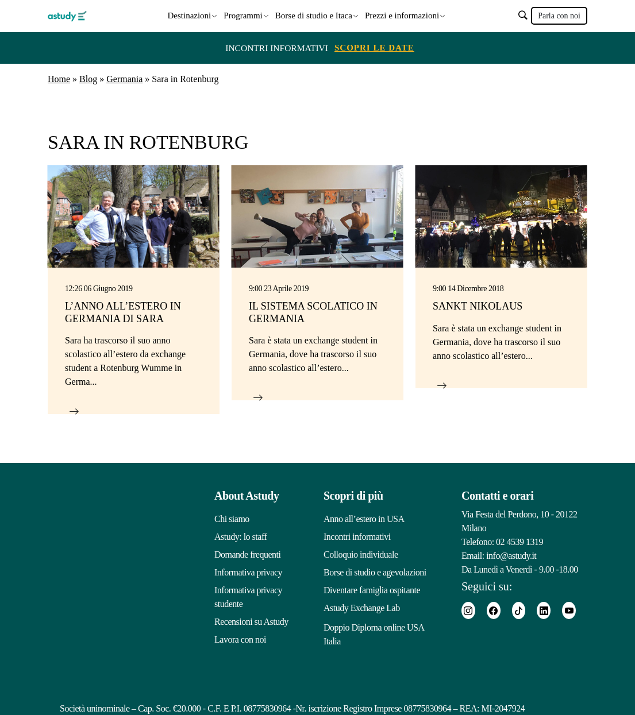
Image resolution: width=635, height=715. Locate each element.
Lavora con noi (240, 639)
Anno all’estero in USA (364, 518)
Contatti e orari (497, 495)
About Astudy (246, 495)
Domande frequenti (247, 554)
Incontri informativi (357, 536)
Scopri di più (353, 495)
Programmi (243, 15)
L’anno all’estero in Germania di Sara (123, 312)
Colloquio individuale (361, 554)
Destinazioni (189, 15)
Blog (88, 78)
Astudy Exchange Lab (362, 607)
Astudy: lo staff (240, 536)
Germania (124, 78)
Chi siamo (231, 518)
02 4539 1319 (519, 541)
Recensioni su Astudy (251, 621)
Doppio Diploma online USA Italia (374, 632)
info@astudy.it (511, 555)
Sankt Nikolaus (477, 305)
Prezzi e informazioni (402, 15)
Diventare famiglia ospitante (372, 589)
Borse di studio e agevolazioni (375, 572)
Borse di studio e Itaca (313, 15)
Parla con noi (559, 15)
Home (59, 78)
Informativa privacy (248, 572)
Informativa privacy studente (248, 596)
